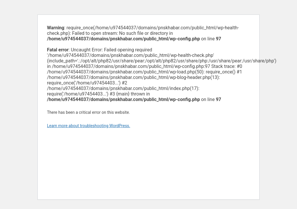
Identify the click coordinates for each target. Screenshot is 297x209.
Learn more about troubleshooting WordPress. (88, 125)
